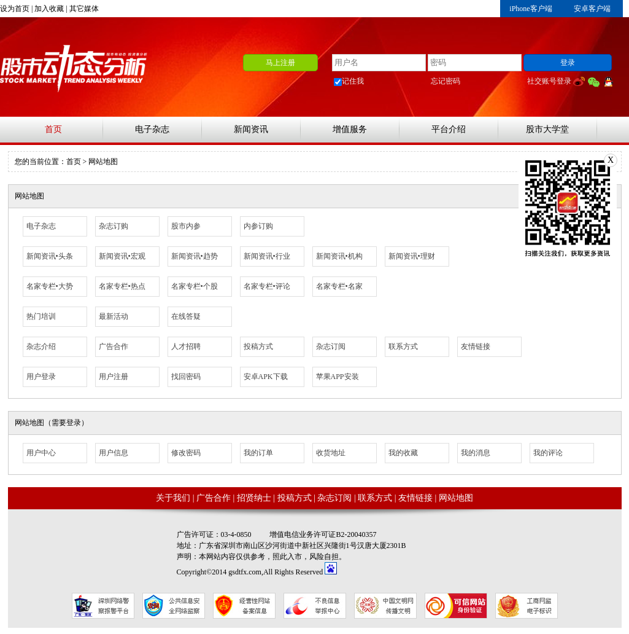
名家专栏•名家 (339, 286)
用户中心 (41, 452)
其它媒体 (84, 8)
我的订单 (258, 452)
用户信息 (113, 452)
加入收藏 (49, 8)
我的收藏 (403, 452)
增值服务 (350, 129)
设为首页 (14, 8)
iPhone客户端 (530, 8)
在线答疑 (186, 316)
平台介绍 (448, 129)
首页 (53, 129)
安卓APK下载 (266, 376)
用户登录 (41, 376)
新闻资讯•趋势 (194, 256)
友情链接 (475, 346)
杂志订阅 (330, 346)
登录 (567, 62)
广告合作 (113, 346)
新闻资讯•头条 (49, 256)
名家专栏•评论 (267, 286)
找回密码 (186, 376)
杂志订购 (113, 226)
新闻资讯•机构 (339, 256)
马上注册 (280, 62)
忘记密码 (445, 81)
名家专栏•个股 (194, 286)
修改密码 (186, 452)
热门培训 (41, 316)
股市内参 (186, 226)
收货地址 (330, 452)
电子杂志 (152, 129)
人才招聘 (186, 346)
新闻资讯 (251, 129)
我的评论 (548, 452)
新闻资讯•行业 (267, 256)
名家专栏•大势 (49, 286)
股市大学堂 (547, 129)
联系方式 (403, 346)
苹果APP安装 (337, 376)
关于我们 (173, 498)
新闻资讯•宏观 (122, 256)
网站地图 (456, 498)
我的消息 (475, 452)
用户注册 (113, 376)
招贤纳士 (254, 498)
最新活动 (113, 316)
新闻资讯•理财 (411, 256)
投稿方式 (258, 346)
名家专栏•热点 (122, 286)
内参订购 (258, 226)
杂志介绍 (41, 346)
